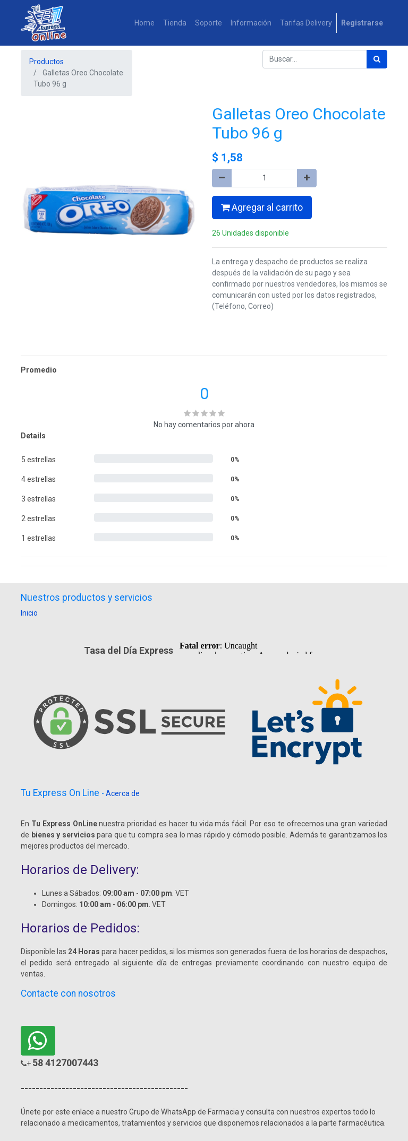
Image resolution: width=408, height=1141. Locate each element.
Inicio (29, 613)
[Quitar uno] (222, 178)
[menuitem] (144, 23)
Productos (46, 61)
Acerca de (123, 793)
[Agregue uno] (307, 178)
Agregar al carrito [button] (262, 207)
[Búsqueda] (377, 59)
